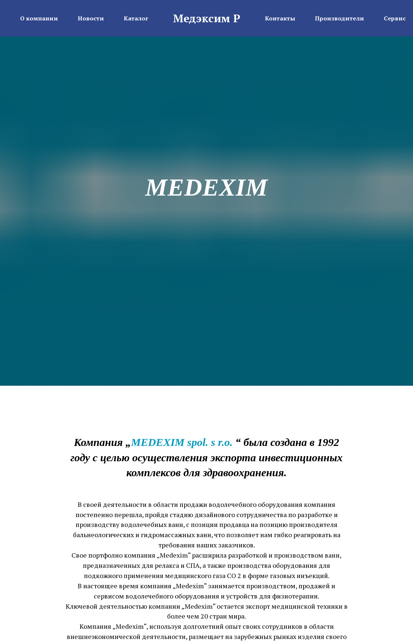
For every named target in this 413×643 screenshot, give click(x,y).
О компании (39, 18)
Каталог (136, 18)
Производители (339, 18)
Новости (91, 18)
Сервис (395, 18)
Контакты (280, 18)
